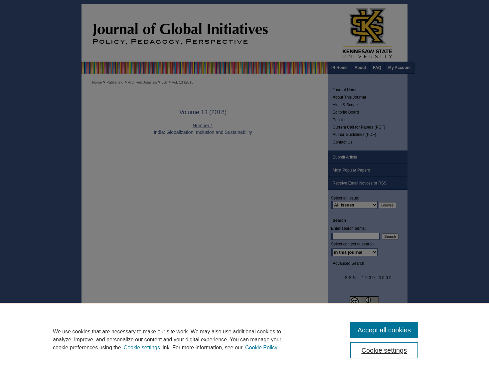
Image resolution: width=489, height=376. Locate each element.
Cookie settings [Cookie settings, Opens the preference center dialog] (384, 350)
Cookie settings (142, 347)
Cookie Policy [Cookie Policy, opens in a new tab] (261, 347)
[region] (244, 339)
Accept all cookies (384, 330)
